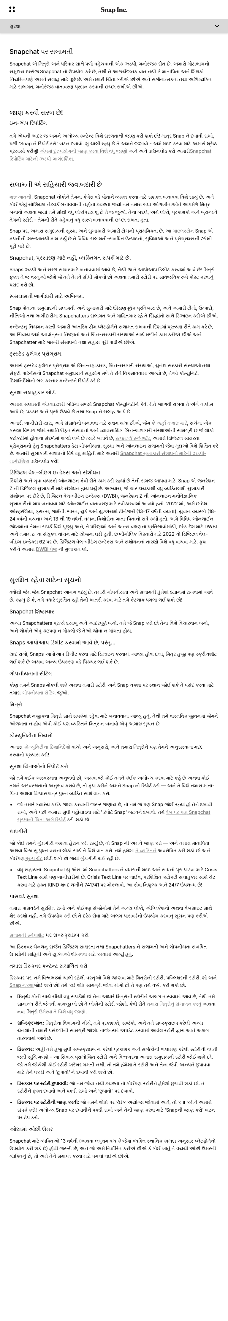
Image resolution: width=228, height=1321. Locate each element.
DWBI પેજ (46, 549)
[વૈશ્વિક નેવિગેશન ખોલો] (51, 9)
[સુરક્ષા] (114, 26)
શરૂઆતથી (20, 197)
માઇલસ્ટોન (183, 231)
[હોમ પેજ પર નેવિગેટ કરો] (114, 9)
